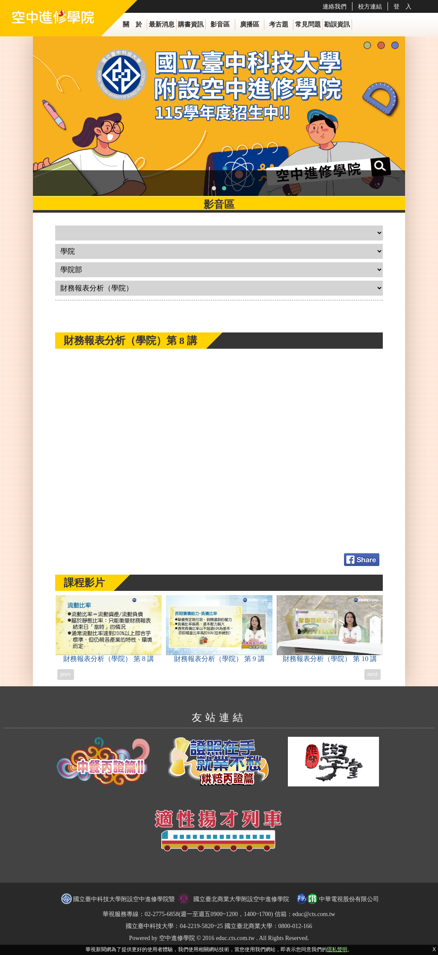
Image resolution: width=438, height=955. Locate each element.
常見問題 (308, 24)
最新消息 (162, 24)
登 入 (402, 6)
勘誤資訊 (337, 24)
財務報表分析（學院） (109, 628)
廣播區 (249, 24)
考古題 (278, 24)
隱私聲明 (337, 949)
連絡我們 (334, 6)
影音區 (220, 24)
